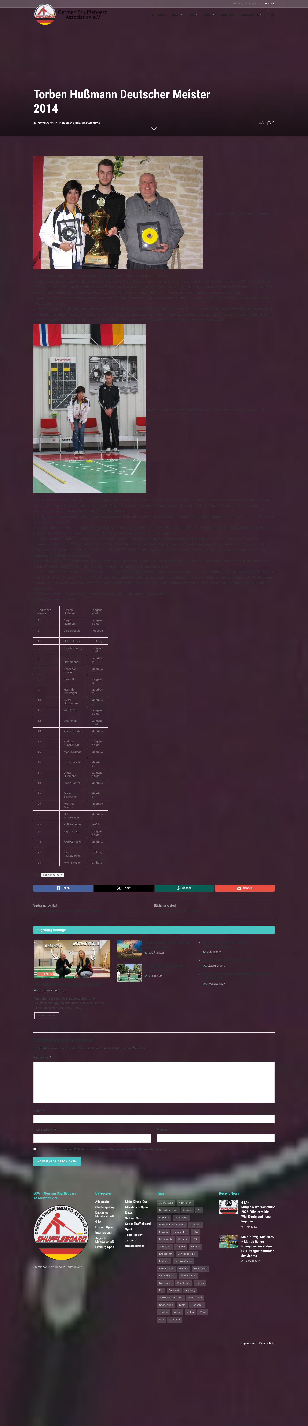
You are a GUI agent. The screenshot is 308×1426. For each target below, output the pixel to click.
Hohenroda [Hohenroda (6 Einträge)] (166, 1243)
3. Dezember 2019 (214, 969)
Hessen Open (104, 1231)
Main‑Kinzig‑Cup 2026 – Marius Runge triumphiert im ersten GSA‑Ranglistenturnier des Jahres (257, 1250)
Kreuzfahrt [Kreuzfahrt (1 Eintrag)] (165, 1258)
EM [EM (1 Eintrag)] (199, 1214)
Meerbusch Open (136, 1211)
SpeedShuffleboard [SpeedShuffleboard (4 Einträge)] (171, 1301)
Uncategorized (134, 1250)
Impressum (248, 1347)
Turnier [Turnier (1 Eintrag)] (163, 1316)
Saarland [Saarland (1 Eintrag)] (174, 1294)
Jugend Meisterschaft (104, 1243)
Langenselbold (52, 875)
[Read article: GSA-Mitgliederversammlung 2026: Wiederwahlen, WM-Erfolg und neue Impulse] (228, 1211)
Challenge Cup (105, 1211)
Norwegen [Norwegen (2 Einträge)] (165, 1287)
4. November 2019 (214, 987)
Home (158, 15)
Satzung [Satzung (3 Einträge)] (190, 1294)
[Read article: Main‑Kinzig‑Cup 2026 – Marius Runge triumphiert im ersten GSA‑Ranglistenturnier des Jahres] (228, 1245)
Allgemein (45, 977)
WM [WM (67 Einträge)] (161, 1323)
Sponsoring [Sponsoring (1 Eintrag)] (166, 1308)
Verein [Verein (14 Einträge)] (178, 1316)
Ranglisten (250, 15)
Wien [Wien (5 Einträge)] (202, 1316)
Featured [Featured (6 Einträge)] (196, 1228)
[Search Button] (273, 15)
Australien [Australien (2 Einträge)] (185, 1207)
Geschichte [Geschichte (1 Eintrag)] (180, 1236)
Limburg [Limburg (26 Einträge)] (164, 1265)
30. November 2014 (45, 123)
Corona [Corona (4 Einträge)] (187, 1214)
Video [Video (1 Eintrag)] (190, 1316)
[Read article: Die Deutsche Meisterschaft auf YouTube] (72, 962)
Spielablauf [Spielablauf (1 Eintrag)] (195, 1301)
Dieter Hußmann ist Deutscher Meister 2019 (229, 963)
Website (162, 1134)
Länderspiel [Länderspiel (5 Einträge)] (166, 1272)
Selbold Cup (133, 1222)
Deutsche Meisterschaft (77, 123)
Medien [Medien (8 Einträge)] (183, 1272)
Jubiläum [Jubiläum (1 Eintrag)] (164, 1250)
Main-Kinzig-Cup (136, 1205)
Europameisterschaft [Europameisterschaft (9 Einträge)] (172, 1228)
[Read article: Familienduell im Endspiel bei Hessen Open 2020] (129, 976)
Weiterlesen (48, 1019)
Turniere (130, 1244)
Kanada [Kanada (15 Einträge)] (195, 1250)
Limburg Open (104, 1251)
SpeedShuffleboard (138, 1227)
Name (38, 1114)
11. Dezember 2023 (46, 993)
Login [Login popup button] (270, 3)
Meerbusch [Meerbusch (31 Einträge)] (200, 1272)
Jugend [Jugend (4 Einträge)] (180, 1250)
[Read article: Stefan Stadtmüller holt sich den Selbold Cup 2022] (129, 952)
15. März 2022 (154, 955)
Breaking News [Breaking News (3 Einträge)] (168, 1214)
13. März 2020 (212, 955)
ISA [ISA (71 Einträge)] (195, 1243)
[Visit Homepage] (71, 15)
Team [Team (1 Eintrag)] (182, 1308)
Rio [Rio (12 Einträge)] (161, 1294)
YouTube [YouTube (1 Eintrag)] (174, 1323)
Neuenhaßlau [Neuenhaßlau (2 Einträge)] (167, 1279)
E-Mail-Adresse (45, 1134)
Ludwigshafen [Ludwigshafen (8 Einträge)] (183, 1265)
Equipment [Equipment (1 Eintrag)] (181, 1221)
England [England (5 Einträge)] (164, 1221)
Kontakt (228, 15)
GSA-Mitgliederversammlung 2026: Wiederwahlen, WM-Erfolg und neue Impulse (258, 1215)
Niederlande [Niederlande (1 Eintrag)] (188, 1279)
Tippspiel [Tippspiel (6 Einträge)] (196, 1308)
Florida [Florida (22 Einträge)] (163, 1236)
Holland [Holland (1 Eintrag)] (183, 1243)
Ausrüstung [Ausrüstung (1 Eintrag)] (166, 1207)
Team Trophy (134, 1238)
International (103, 1236)
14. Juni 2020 (153, 979)
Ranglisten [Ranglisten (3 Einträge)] (183, 1287)
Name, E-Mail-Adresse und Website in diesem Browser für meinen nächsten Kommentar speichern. (103, 1153)
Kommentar (42, 1061)
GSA (192, 15)
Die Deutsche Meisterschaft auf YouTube (67, 987)
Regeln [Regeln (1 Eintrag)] (200, 1287)
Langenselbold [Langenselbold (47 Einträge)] (187, 1258)
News (176, 15)
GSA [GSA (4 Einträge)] (195, 1236)
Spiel (208, 15)
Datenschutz (267, 1347)
